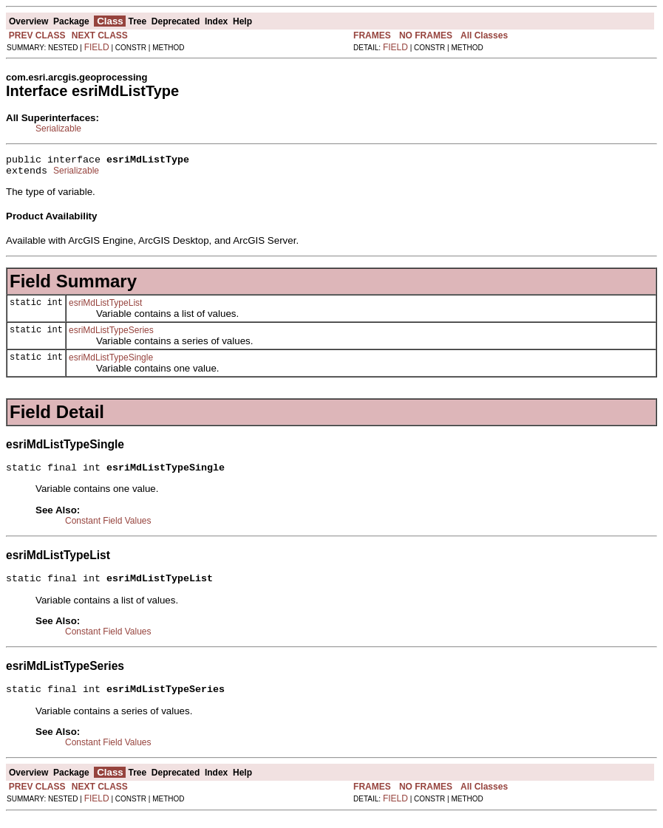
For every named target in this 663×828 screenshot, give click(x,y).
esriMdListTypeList (105, 307)
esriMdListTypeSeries (111, 334)
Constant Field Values (108, 527)
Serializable (58, 128)
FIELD (96, 47)
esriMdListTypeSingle (111, 362)
